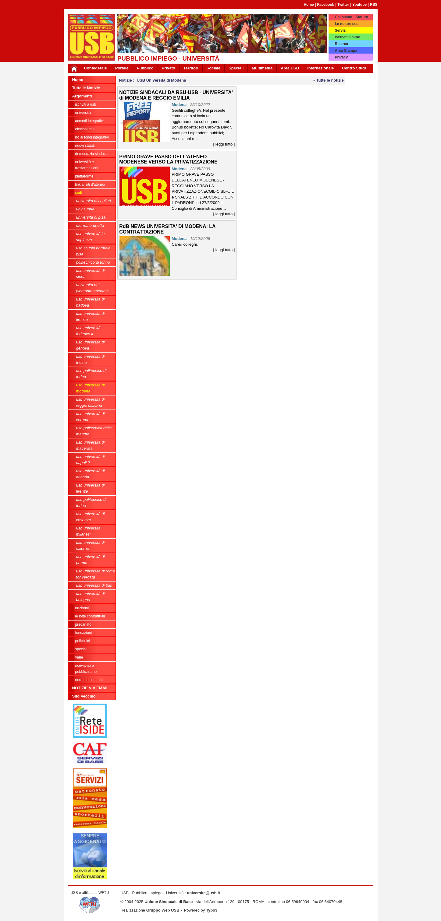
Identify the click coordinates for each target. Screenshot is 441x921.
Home (309, 4)
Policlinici (82, 641)
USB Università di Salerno (90, 545)
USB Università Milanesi (88, 531)
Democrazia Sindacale (93, 154)
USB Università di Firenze (90, 316)
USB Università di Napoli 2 (90, 459)
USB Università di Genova (90, 345)
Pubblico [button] (145, 68)
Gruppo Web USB (163, 910)
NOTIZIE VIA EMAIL (90, 688)
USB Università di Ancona (90, 474)
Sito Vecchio (84, 696)
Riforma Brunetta (90, 225)
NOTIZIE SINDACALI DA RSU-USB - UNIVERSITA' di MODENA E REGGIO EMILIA (176, 95)
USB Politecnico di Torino (91, 373)
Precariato (83, 624)
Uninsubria (85, 209)
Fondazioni (83, 633)
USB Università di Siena (90, 273)
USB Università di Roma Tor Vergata (95, 574)
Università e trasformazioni (86, 165)
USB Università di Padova (90, 302)
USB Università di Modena (90, 388)
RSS (374, 4)
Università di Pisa (91, 217)
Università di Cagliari (93, 201)
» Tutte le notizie (328, 80)
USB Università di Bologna (90, 596)
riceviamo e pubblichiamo (86, 668)
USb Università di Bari (94, 585)
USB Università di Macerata (90, 445)
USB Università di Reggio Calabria (90, 402)
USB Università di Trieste (90, 359)
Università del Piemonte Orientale (92, 288)
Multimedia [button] (262, 68)
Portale (122, 68)
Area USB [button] (290, 68)
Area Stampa (346, 50)
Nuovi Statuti (85, 145)
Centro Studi (354, 68)
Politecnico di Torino (93, 262)
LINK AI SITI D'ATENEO (90, 184)
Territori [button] (190, 68)
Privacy (341, 57)
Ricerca (341, 44)
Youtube (359, 4)
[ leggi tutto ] (224, 144)
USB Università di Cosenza (90, 516)
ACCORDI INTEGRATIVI (89, 121)
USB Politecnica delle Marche (94, 431)
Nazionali (82, 608)
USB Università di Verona (90, 416)
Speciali (81, 649)
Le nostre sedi (347, 24)
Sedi (78, 193)
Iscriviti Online (347, 37)
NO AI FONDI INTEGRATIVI (92, 137)
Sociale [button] (214, 68)
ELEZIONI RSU (84, 129)
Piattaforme (84, 176)
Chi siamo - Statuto (351, 17)
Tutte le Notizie (86, 88)
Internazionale (320, 68)
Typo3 (211, 910)
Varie (79, 657)
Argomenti (82, 96)
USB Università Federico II (88, 330)
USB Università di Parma (90, 559)
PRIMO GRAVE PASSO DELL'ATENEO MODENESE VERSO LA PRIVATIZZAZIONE (168, 159)
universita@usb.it (203, 893)
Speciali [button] (236, 68)
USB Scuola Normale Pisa (93, 251)
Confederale (95, 68)
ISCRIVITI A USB (85, 104)
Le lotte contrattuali (90, 616)
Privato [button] (168, 68)
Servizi (341, 30)
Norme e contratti (89, 680)
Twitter (343, 4)
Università (83, 113)
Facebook (325, 4)
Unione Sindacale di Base (168, 901)
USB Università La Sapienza (90, 236)
